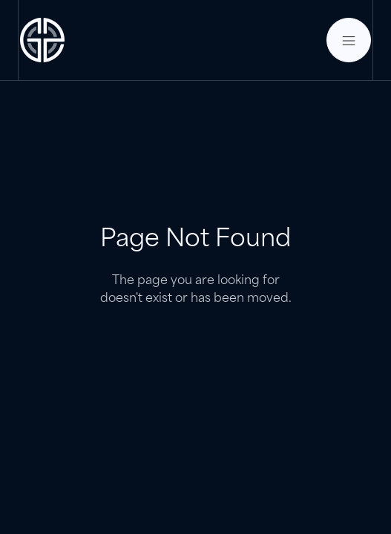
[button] (348, 40)
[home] (42, 40)
